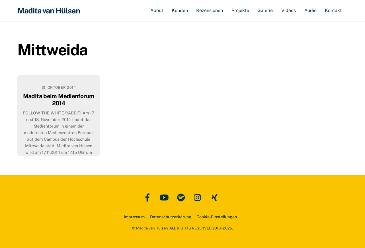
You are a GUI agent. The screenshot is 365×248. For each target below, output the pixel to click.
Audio (310, 10)
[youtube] (165, 197)
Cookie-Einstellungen (216, 216)
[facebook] (148, 197)
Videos (288, 10)
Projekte (240, 10)
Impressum (134, 216)
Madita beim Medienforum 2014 (59, 99)
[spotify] (182, 197)
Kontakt (333, 10)
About (156, 10)
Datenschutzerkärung (170, 216)
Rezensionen (209, 10)
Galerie (265, 10)
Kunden (180, 10)
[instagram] (199, 197)
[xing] (215, 197)
